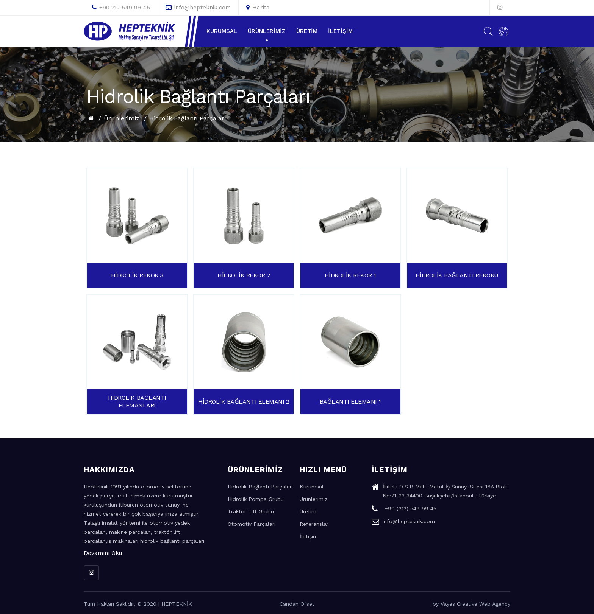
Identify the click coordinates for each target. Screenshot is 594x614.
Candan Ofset (297, 604)
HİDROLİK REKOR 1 (350, 275)
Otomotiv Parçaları (251, 524)
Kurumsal (221, 31)
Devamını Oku (103, 553)
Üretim (306, 31)
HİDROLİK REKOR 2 (243, 275)
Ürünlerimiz (267, 31)
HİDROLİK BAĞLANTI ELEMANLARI (137, 401)
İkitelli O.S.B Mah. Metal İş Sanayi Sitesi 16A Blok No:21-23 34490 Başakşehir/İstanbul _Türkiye (439, 492)
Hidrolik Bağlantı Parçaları (187, 118)
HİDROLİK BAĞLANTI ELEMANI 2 (243, 401)
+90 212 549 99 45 (121, 7)
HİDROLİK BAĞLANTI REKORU (457, 275)
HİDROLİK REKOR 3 (137, 275)
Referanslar (314, 524)
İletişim (340, 31)
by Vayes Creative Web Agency (471, 604)
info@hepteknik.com (198, 7)
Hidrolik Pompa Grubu (256, 499)
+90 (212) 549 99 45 (404, 509)
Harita (258, 7)
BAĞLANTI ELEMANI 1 (350, 401)
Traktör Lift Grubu (251, 511)
